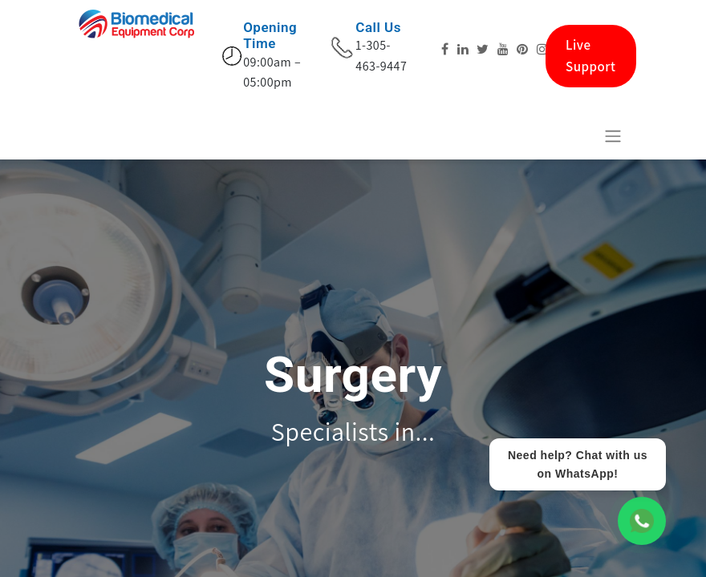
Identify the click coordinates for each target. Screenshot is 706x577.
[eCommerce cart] (574, 135)
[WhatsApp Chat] (642, 521)
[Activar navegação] (613, 136)
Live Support (591, 55)
